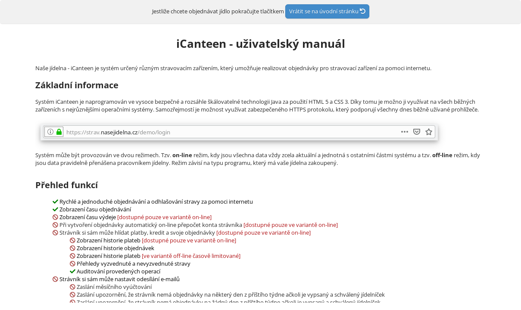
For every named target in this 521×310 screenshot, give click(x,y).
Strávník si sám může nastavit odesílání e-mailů (119, 279)
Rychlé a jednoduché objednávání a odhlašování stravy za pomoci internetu (156, 201)
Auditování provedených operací (118, 271)
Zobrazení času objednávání (95, 209)
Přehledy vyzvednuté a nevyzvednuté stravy (133, 263)
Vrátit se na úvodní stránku (327, 11)
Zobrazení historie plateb (108, 240)
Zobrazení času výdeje (87, 217)
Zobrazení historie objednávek (115, 248)
